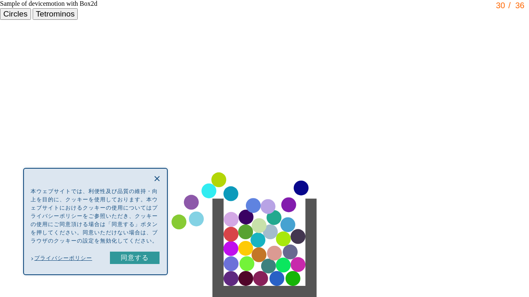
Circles (15, 13)
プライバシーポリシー (63, 258)
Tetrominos (55, 13)
